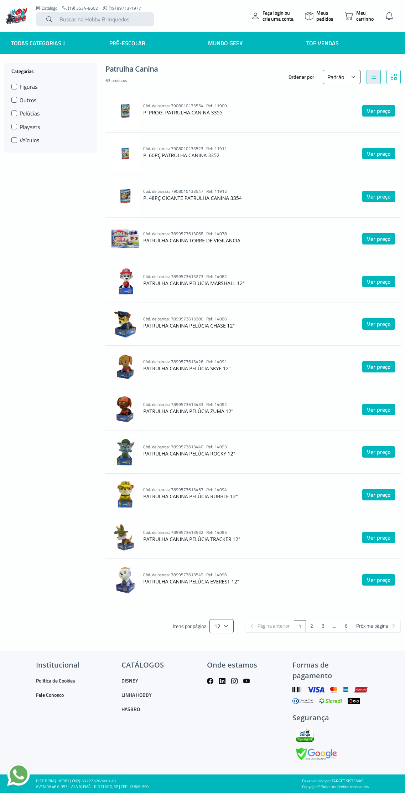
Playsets (30, 127)
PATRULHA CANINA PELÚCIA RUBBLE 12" (190, 496)
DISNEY (129, 680)
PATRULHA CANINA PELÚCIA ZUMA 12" (188, 411)
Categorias (22, 70)
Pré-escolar (127, 43)
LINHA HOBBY (136, 695)
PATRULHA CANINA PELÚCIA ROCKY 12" (189, 453)
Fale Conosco (50, 695)
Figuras (28, 86)
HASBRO (130, 709)
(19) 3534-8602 (80, 8)
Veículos (29, 140)
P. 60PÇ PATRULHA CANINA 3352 (181, 155)
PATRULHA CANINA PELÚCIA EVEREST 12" (191, 581)
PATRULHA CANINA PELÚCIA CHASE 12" (189, 325)
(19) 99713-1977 (122, 8)
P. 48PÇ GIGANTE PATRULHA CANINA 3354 (192, 198)
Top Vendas (322, 43)
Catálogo (46, 8)
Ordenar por (301, 77)
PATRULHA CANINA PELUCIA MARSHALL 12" (194, 283)
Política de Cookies (55, 680)
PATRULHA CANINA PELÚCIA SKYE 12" (186, 368)
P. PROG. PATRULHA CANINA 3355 (182, 112)
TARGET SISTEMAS (347, 781)
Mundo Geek (225, 43)
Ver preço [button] (378, 111)
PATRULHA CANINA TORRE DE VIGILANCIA (191, 240)
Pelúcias (30, 113)
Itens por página (190, 626)
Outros (28, 100)
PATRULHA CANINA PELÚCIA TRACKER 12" (191, 539)
